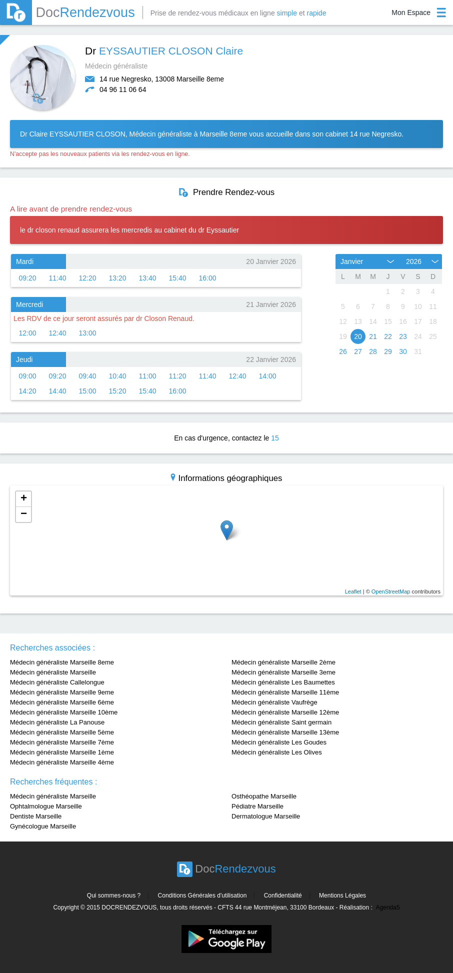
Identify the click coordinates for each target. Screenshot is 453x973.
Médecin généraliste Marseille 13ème (285, 732)
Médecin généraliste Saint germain (282, 722)
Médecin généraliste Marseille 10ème (64, 712)
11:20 (177, 376)
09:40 (87, 376)
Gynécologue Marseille (43, 826)
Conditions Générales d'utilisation (202, 895)
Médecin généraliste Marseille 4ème (62, 762)
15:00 (87, 391)
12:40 (57, 333)
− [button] (23, 514)
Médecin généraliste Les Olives (277, 752)
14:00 (267, 376)
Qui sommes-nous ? (113, 895)
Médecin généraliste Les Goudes (279, 742)
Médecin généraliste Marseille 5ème (62, 732)
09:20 (27, 278)
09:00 (27, 376)
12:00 (27, 333)
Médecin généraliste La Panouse (57, 722)
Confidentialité (283, 895)
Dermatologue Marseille (266, 816)
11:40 (57, 278)
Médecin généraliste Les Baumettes (283, 682)
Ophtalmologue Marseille (46, 806)
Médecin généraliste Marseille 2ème (284, 662)
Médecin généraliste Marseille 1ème (62, 752)
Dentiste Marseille (36, 816)
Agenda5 (388, 907)
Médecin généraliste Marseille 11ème (285, 692)
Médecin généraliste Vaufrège (275, 702)
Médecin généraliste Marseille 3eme (284, 672)
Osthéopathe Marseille (264, 796)
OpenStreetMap (391, 591)
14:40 (57, 391)
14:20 (27, 391)
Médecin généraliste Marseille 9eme (62, 692)
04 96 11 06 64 (123, 90)
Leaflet (353, 591)
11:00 (147, 376)
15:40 (177, 278)
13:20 (117, 278)
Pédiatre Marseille (258, 806)
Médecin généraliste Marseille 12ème (285, 712)
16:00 (207, 278)
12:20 (87, 278)
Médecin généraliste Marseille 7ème (62, 742)
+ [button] (23, 499)
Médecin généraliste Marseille (53, 672)
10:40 (117, 376)
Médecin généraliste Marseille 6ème (62, 702)
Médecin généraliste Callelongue (57, 682)
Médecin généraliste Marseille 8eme (62, 662)
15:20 (117, 391)
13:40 (147, 278)
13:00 (87, 333)
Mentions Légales (342, 895)
